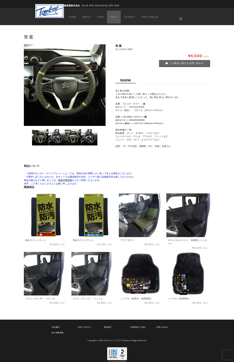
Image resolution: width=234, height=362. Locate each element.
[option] (65, 80)
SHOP (99, 14)
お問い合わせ (162, 322)
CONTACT (129, 14)
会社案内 (55, 322)
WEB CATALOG (150, 14)
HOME (71, 14)
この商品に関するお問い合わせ (185, 58)
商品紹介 (108, 322)
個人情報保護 (57, 328)
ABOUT (85, 14)
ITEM (113, 14)
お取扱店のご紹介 (138, 322)
